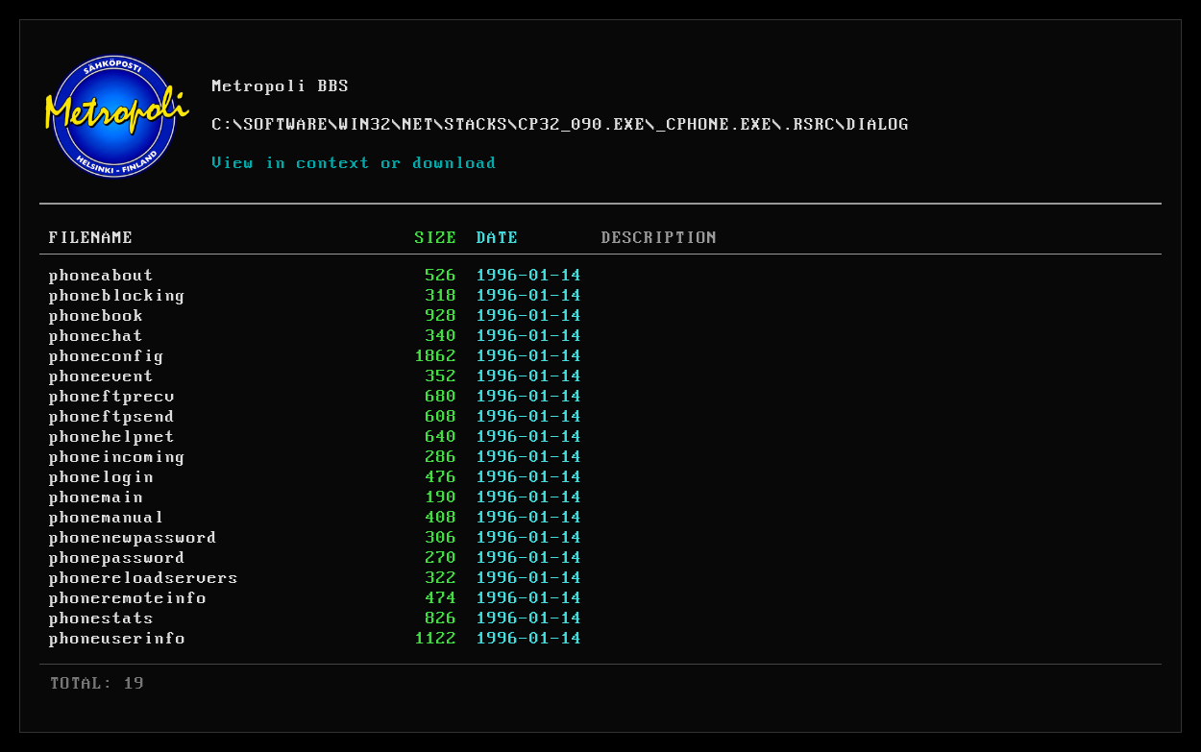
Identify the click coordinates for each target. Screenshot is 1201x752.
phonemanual (107, 517)
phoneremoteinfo (128, 598)
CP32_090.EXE (582, 124)
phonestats (102, 618)
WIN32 (365, 124)
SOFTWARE (286, 124)
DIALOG (878, 124)
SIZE (436, 238)
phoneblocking (117, 295)
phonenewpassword (133, 537)
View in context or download (355, 163)
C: (222, 124)
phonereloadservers (144, 578)
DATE (498, 238)
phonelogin (102, 477)
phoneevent (102, 376)
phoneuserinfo (117, 638)
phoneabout (102, 275)
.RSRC (809, 124)
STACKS (476, 124)
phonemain (96, 497)
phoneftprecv (112, 396)
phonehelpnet (112, 437)
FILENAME (91, 238)
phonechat (96, 336)
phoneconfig (107, 356)
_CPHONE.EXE (714, 124)
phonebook (96, 316)
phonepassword (117, 558)
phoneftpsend (112, 416)
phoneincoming (117, 457)
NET (418, 124)
